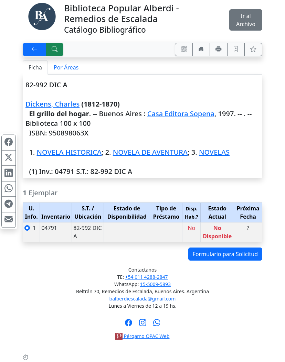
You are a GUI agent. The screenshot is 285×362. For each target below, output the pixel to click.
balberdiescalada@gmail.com (142, 298)
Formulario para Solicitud (225, 254)
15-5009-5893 (155, 284)
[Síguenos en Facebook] (129, 325)
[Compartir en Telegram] (8, 204)
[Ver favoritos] (253, 49)
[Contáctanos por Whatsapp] (157, 325)
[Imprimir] (219, 49)
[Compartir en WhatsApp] (8, 189)
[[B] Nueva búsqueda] (55, 49)
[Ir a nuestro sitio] (201, 49)
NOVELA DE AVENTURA (150, 152)
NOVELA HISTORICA (69, 152)
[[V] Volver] (34, 49)
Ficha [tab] (35, 67)
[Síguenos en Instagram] (143, 325)
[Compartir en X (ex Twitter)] (8, 158)
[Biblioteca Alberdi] (42, 16)
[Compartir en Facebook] (8, 142)
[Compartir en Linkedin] (8, 173)
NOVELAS (214, 152)
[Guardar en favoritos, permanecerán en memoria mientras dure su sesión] (236, 49)
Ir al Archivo (245, 20)
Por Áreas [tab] (66, 67)
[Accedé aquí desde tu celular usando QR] (184, 49)
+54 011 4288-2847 (146, 277)
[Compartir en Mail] (8, 220)
